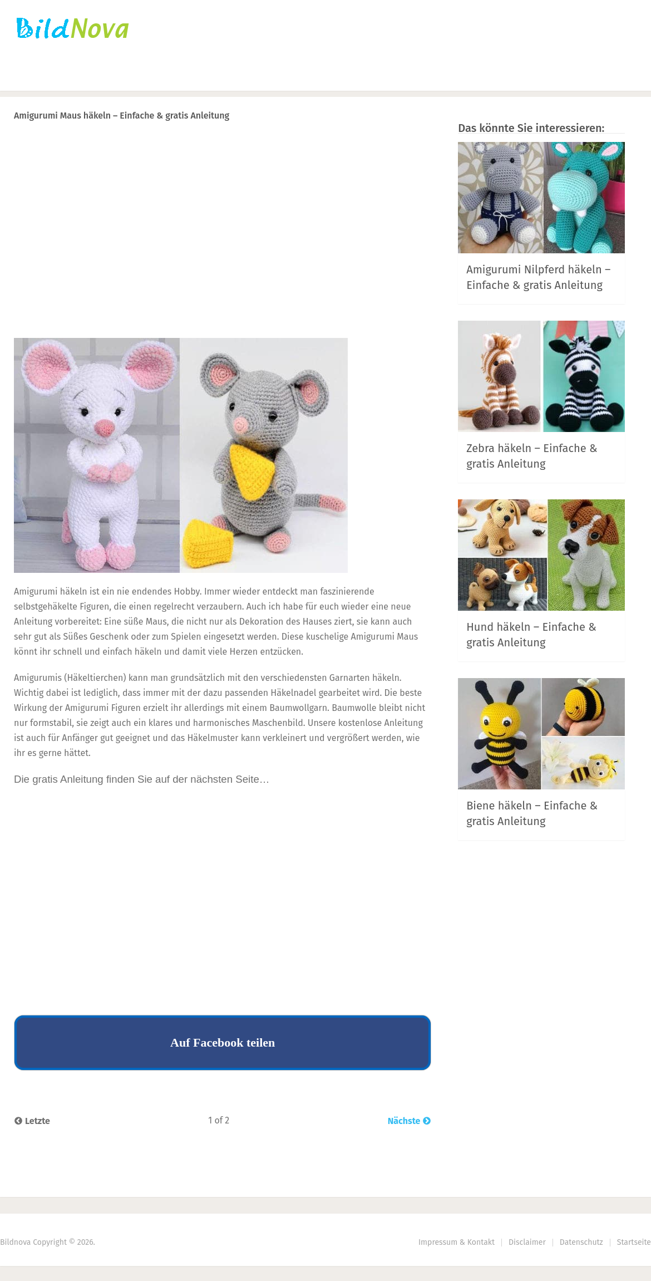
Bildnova (15, 1242)
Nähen (206, 75)
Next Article (394, 144)
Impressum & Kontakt (456, 1242)
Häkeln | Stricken (124, 75)
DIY (259, 75)
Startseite (36, 75)
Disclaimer (527, 1242)
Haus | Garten (336, 75)
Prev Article (318, 144)
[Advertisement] (222, 251)
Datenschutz (581, 1242)
